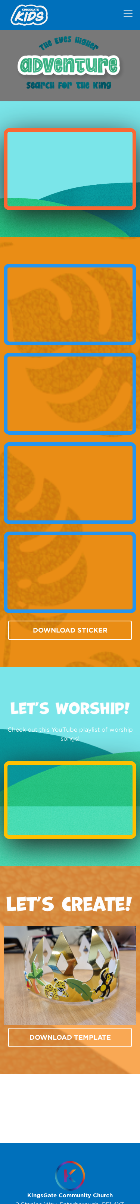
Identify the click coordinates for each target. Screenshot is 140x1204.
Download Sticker (70, 630)
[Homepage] (70, 1176)
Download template (70, 1037)
